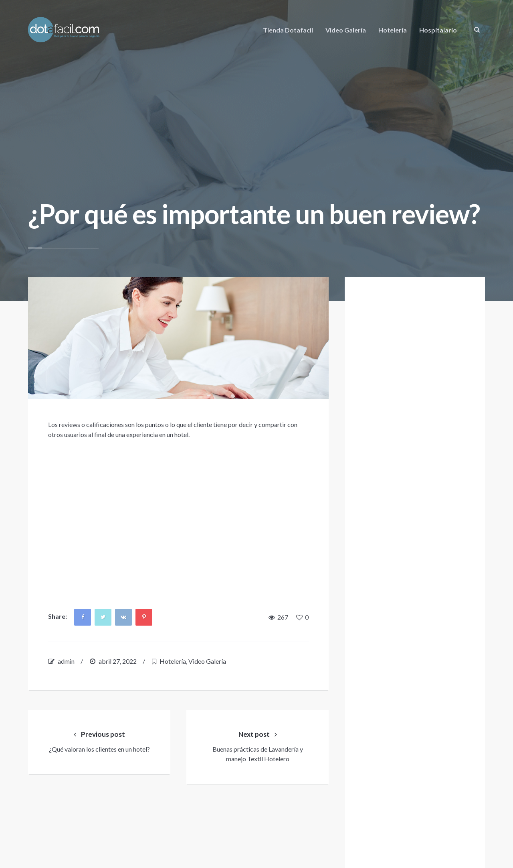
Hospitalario (438, 30)
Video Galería (345, 30)
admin (66, 661)
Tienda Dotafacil (288, 30)
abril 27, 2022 (118, 661)
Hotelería (392, 30)
